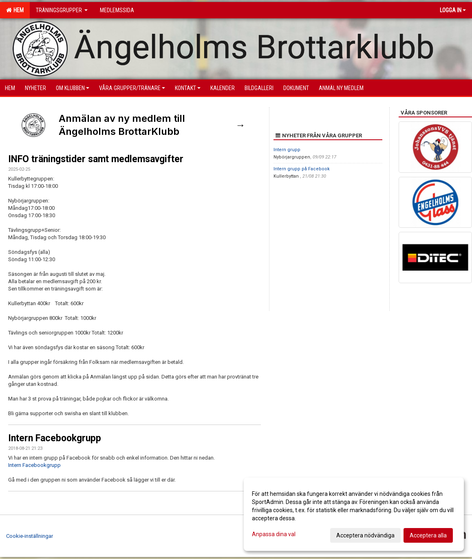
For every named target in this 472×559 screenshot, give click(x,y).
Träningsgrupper (62, 10)
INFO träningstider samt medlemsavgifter (95, 159)
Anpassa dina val (274, 534)
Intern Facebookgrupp (54, 438)
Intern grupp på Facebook (301, 169)
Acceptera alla (428, 535)
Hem (15, 10)
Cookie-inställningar (29, 536)
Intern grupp (286, 149)
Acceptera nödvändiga (365, 535)
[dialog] (354, 514)
